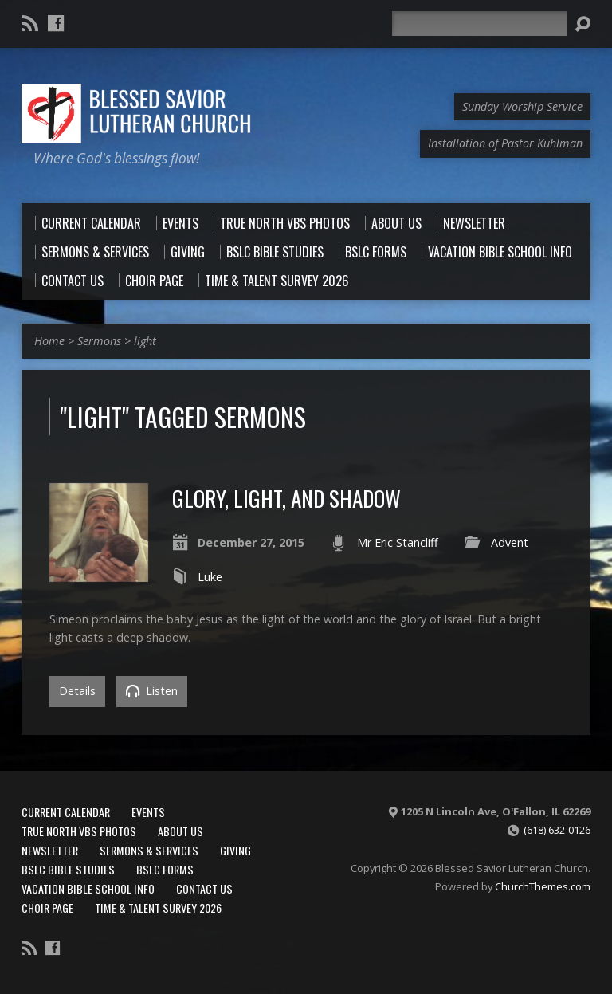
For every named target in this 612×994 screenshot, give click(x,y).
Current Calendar (66, 811)
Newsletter (50, 850)
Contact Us (204, 888)
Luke (210, 576)
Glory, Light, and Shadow (286, 497)
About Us (180, 831)
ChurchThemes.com (542, 886)
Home (49, 340)
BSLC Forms (165, 869)
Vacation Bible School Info (88, 888)
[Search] (479, 23)
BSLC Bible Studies (68, 869)
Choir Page (47, 907)
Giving (235, 850)
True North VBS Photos (79, 831)
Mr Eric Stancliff (397, 542)
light (145, 340)
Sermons (99, 340)
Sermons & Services (149, 850)
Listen (152, 690)
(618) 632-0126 (557, 830)
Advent (509, 542)
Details (77, 690)
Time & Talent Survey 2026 (158, 907)
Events (148, 811)
